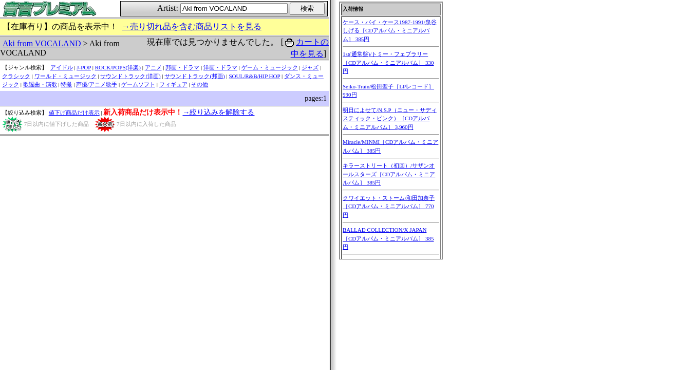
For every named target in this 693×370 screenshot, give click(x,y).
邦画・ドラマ (182, 67)
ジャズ (310, 67)
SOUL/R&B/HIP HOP (254, 76)
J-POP (84, 67)
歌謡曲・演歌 (40, 84)
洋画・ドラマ (220, 67)
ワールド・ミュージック (65, 76)
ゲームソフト (138, 84)
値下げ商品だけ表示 (74, 112)
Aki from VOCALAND (42, 43)
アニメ (153, 67)
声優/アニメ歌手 (96, 84)
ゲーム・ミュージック (269, 67)
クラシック (16, 76)
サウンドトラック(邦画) (194, 76)
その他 (199, 84)
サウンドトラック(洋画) (130, 76)
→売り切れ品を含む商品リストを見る (191, 26)
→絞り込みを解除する (218, 112)
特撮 (66, 84)
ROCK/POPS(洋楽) (118, 67)
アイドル (61, 67)
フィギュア (173, 84)
